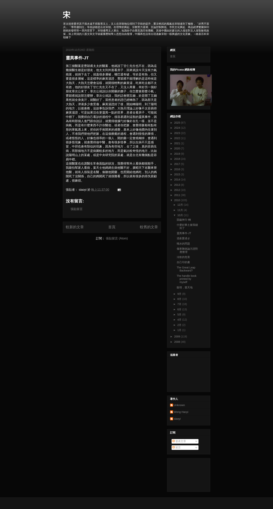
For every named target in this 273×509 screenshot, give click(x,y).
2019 (177, 153)
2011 (177, 195)
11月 (180, 210)
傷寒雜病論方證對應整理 (187, 250)
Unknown (179, 405)
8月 (179, 298)
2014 (177, 179)
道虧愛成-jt (183, 238)
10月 (180, 215)
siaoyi (177, 418)
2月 (179, 324)
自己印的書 (183, 262)
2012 (177, 189)
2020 (177, 148)
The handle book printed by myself (186, 279)
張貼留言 (77, 209)
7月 (179, 304)
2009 (177, 336)
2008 (177, 341)
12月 (180, 204)
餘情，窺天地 (185, 287)
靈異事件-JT (77, 58)
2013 (177, 184)
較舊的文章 (149, 227)
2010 (177, 200)
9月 (179, 293)
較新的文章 (75, 227)
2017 (177, 163)
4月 (179, 319)
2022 (177, 138)
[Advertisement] (187, 474)
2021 (177, 143)
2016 (177, 169)
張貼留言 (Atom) (117, 238)
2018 (177, 158)
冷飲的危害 (183, 257)
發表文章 (179, 441)
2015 (177, 174)
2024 (177, 127)
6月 (179, 309)
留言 (176, 447)
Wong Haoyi (181, 411)
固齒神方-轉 (184, 219)
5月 (179, 314)
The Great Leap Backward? (186, 269)
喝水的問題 (183, 243)
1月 (179, 330)
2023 (177, 133)
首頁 (111, 227)
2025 (177, 122)
